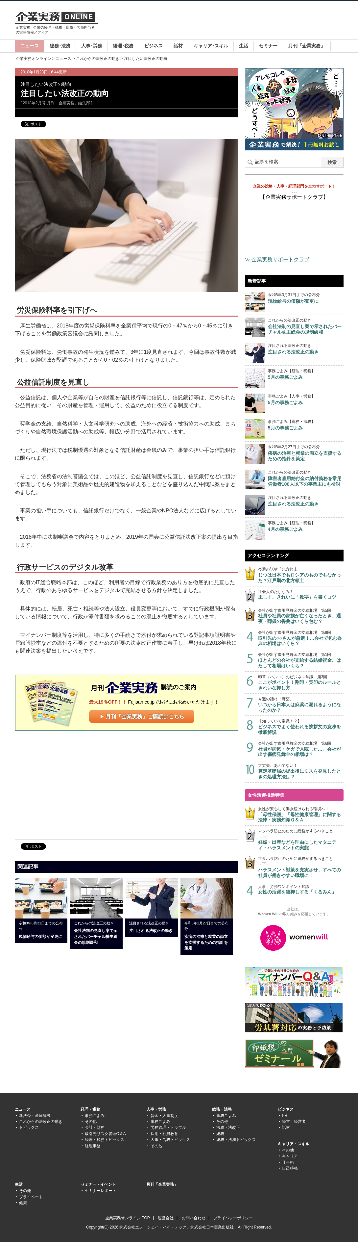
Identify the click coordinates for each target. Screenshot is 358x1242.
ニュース (29, 45)
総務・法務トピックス (236, 1139)
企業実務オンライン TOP (127, 1218)
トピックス (29, 1127)
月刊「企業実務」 (306, 45)
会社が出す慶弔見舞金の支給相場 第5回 (301, 616)
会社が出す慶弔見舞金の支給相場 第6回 (301, 749)
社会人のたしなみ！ (301, 594)
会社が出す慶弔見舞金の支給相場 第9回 (301, 638)
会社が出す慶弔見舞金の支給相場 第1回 (301, 660)
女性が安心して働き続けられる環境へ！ (301, 815)
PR (285, 1115)
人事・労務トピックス (170, 1139)
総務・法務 (222, 1109)
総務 (220, 1133)
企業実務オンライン (33, 58)
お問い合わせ (193, 1218)
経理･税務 (123, 45)
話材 (178, 45)
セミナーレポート (100, 1190)
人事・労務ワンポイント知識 (301, 889)
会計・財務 (95, 1127)
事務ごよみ (95, 1115)
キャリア (290, 1156)
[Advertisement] (224, 21)
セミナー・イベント (98, 1184)
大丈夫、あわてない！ (301, 771)
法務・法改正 (228, 1127)
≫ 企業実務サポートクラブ (277, 259)
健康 (23, 1203)
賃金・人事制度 (164, 1115)
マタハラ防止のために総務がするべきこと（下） (301, 867)
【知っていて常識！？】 (301, 727)
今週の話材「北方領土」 (301, 575)
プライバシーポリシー (233, 1218)
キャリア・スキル (293, 1144)
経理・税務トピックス (104, 1139)
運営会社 (166, 1218)
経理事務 (93, 1146)
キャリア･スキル (211, 45)
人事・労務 (156, 1109)
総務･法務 (60, 45)
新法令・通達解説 (35, 1115)
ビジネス (153, 45)
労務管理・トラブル (168, 1127)
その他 (91, 1121)
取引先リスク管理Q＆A (105, 1133)
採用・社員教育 (164, 1133)
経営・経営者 (294, 1121)
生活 (243, 45)
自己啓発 (290, 1168)
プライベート (31, 1197)
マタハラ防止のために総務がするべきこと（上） (301, 839)
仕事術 (288, 1162)
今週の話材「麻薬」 (301, 705)
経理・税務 (90, 1109)
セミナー (268, 45)
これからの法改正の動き (97, 58)
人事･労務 (91, 45)
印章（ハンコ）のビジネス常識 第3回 (301, 683)
